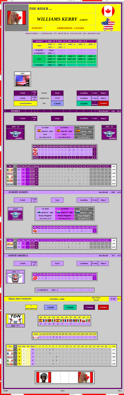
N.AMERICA (39, 53)
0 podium (84, 98)
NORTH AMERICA (18, 255)
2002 (22, 73)
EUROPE (39, 50)
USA (39, 59)
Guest (15, 209)
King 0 (103, 98)
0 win (95, 98)
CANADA (39, 65)
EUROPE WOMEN (18, 192)
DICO (119, 192)
